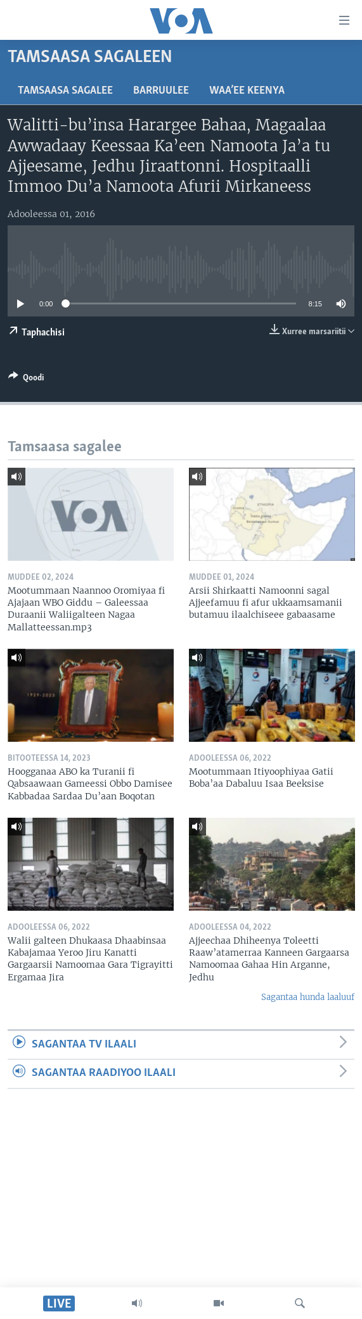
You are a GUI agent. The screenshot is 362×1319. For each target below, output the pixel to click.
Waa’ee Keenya (247, 91)
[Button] (26, 380)
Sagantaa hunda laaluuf (307, 997)
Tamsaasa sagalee (65, 91)
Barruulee (161, 91)
